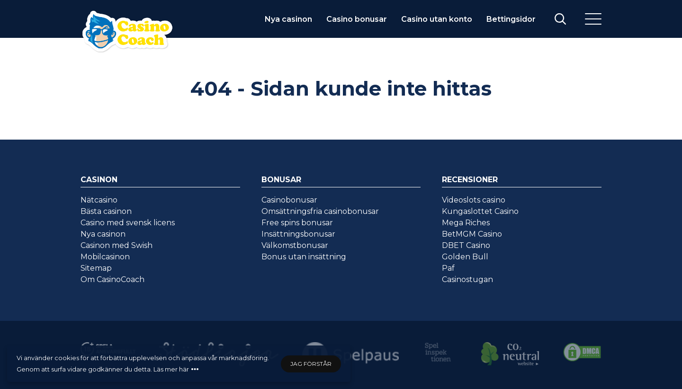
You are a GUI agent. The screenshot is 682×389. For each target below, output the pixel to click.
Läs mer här (171, 369)
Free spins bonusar (297, 222)
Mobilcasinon (105, 256)
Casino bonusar (356, 19)
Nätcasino (99, 199)
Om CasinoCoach (112, 279)
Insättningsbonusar (298, 234)
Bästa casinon (106, 211)
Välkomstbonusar (294, 245)
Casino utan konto (436, 19)
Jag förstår (311, 363)
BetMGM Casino (472, 234)
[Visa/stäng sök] (560, 19)
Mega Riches (466, 222)
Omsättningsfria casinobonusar (320, 211)
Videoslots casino (473, 199)
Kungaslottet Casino (480, 211)
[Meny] (593, 19)
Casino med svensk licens (128, 222)
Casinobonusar (289, 199)
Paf (448, 268)
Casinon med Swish (117, 245)
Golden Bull (465, 256)
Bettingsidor (511, 19)
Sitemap (96, 268)
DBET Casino (466, 245)
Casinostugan (467, 279)
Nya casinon (288, 19)
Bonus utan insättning (303, 256)
